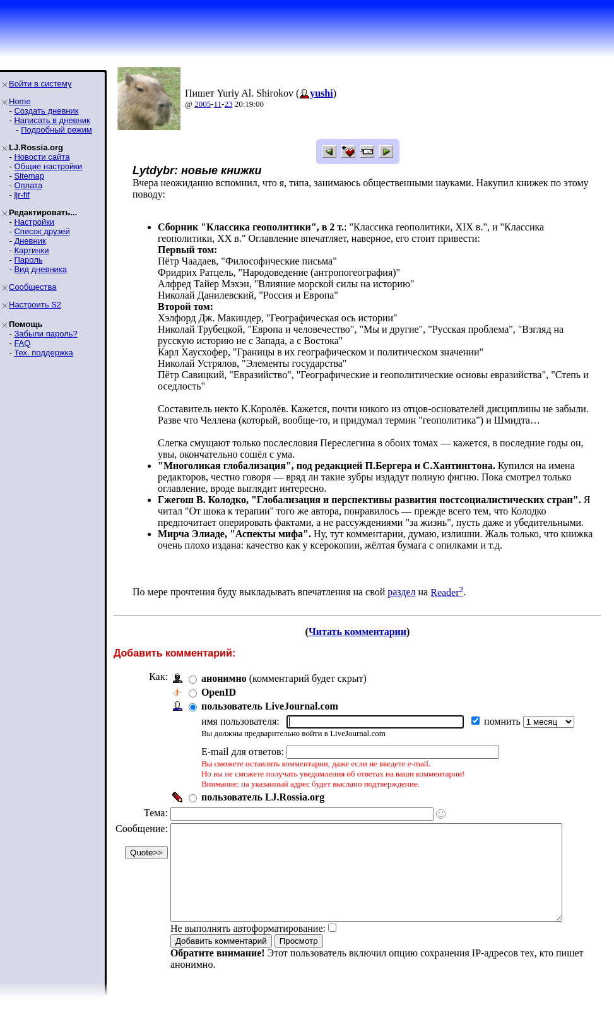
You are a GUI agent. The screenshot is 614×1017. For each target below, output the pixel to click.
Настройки (34, 222)
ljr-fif (22, 194)
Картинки (31, 250)
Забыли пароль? (45, 333)
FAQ (22, 343)
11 (218, 104)
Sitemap (29, 176)
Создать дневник (46, 111)
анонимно (224, 678)
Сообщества (33, 287)
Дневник (29, 241)
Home (20, 101)
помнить (503, 721)
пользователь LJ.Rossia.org (262, 797)
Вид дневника (40, 269)
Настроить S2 (35, 304)
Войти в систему (40, 83)
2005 (202, 104)
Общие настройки (48, 166)
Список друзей (41, 231)
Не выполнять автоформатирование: (248, 947)
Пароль (28, 260)
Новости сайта (41, 157)
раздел (401, 592)
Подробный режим (56, 129)
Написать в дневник (52, 120)
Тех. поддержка (43, 352)
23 (228, 104)
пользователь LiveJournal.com (269, 706)
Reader (446, 592)
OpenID (218, 692)
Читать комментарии (362, 631)
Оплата (28, 185)
